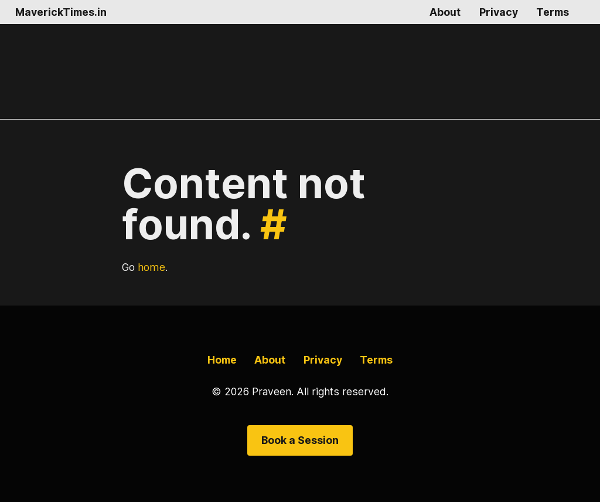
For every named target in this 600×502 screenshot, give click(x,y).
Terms (552, 12)
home (151, 267)
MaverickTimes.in (61, 12)
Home (222, 360)
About (445, 12)
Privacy (498, 12)
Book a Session (300, 440)
